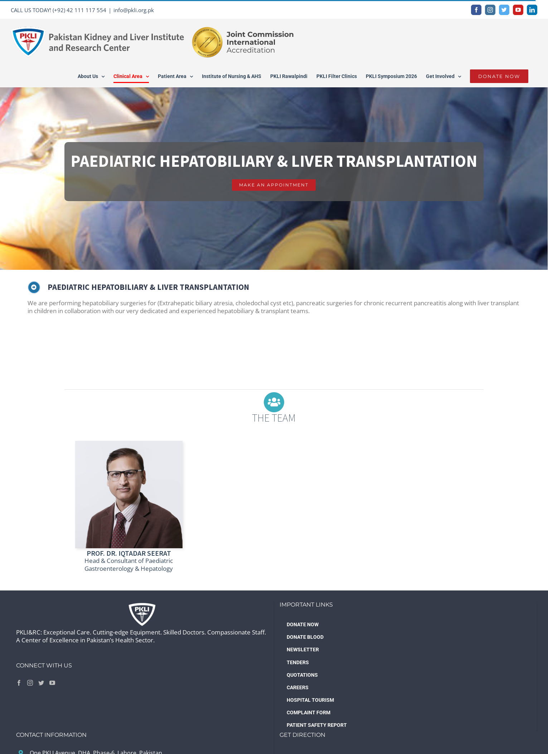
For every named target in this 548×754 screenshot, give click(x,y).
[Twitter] (41, 683)
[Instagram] (30, 683)
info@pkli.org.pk (133, 10)
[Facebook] (19, 683)
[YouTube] (52, 683)
